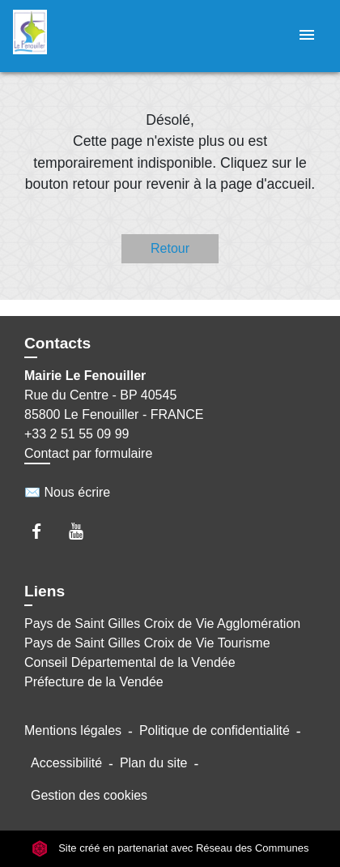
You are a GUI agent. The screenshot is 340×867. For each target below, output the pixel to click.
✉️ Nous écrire (67, 492)
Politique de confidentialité (214, 730)
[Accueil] (73, 36)
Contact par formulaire (88, 453)
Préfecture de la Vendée (94, 682)
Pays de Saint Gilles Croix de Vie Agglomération (162, 623)
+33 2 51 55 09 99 (76, 434)
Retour (170, 248)
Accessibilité (66, 763)
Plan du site (154, 763)
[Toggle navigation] (307, 36)
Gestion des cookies (89, 795)
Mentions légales (72, 730)
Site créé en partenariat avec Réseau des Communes (170, 849)
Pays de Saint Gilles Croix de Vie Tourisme (147, 643)
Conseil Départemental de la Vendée (130, 662)
